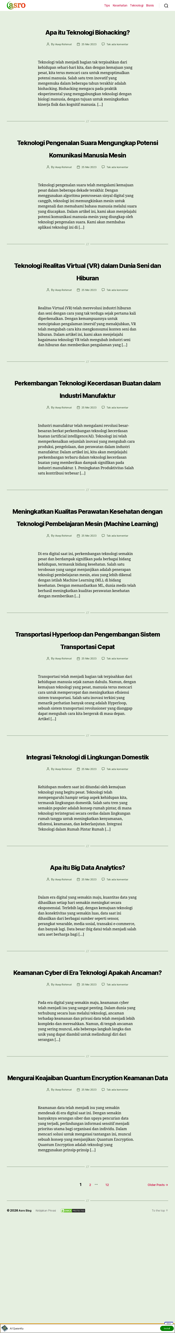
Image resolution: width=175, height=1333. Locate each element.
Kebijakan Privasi (48, 1307)
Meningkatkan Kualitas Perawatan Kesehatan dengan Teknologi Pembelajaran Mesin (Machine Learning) (87, 553)
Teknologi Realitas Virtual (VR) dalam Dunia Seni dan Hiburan (88, 282)
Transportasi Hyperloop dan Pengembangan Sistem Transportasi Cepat (87, 694)
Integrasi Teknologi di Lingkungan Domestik (87, 823)
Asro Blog (26, 1307)
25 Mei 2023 (89, 44)
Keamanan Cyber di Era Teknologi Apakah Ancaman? (87, 1051)
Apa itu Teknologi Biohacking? (87, 30)
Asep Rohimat (62, 44)
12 (103, 1281)
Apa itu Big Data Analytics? (87, 939)
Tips (107, 5)
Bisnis (150, 5)
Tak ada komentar (118, 44)
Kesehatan (120, 5)
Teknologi (136, 5)
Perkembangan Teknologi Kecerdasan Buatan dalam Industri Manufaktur (87, 406)
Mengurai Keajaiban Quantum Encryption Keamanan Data (87, 1168)
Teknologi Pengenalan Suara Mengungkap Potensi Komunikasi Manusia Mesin (87, 153)
